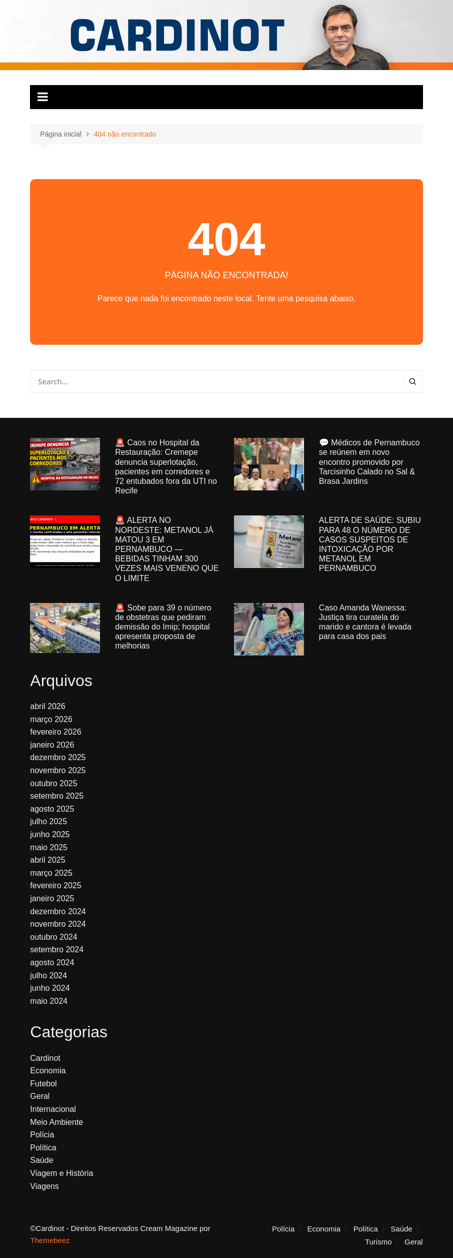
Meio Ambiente (56, 1122)
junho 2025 (50, 834)
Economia (48, 1070)
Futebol (43, 1083)
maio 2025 (49, 847)
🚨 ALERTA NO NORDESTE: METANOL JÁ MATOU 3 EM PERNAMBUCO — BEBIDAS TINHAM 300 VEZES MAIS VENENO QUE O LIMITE (166, 549)
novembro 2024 (58, 924)
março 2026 (51, 719)
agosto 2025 (52, 809)
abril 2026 (47, 706)
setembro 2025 (57, 796)
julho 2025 (48, 821)
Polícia (42, 1134)
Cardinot (45, 1058)
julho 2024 (48, 975)
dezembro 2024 (58, 911)
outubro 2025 (53, 783)
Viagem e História (61, 1173)
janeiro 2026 (52, 745)
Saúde (41, 1160)
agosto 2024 (52, 962)
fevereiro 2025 (55, 885)
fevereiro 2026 (55, 732)
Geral (40, 1096)
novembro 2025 (58, 770)
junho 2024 (50, 988)
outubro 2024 (53, 937)
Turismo (378, 1242)
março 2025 (51, 873)
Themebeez (50, 1240)
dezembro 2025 (58, 757)
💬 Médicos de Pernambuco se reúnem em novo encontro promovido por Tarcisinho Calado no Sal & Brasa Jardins (369, 461)
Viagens (44, 1186)
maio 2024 (49, 1001)
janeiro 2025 (52, 898)
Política (43, 1147)
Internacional (53, 1109)
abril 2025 (47, 860)
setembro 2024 (57, 949)
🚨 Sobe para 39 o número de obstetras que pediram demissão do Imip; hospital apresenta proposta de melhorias (163, 627)
